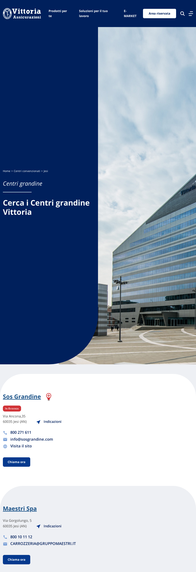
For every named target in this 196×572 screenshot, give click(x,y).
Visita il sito (21, 446)
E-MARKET (130, 13)
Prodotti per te (58, 13)
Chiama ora (16, 462)
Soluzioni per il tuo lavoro (93, 13)
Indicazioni (48, 421)
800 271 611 (20, 432)
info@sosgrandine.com (31, 439)
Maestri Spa (20, 508)
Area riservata (159, 13)
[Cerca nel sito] (182, 13)
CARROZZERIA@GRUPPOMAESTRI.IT (43, 543)
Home (6, 171)
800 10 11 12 (21, 536)
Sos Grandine (22, 396)
